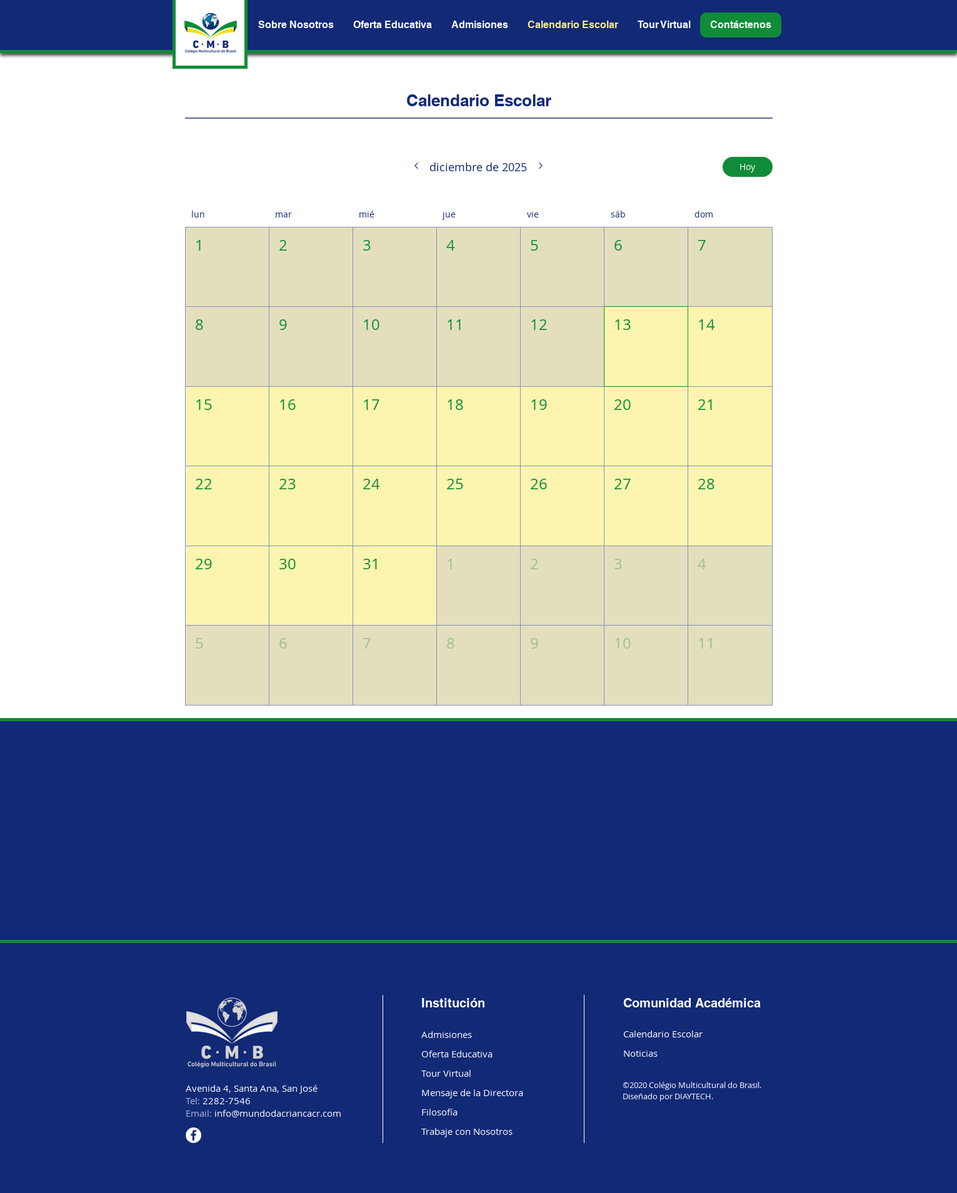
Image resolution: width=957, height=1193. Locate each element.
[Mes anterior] (416, 167)
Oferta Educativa (457, 1053)
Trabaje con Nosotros (467, 1131)
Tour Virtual (446, 1073)
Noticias (640, 1053)
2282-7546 (227, 1100)
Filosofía (439, 1112)
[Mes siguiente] (541, 167)
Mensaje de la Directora (472, 1092)
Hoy (747, 166)
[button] (740, 24)
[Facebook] (193, 1135)
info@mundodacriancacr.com (277, 1113)
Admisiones (446, 1034)
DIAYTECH (692, 1096)
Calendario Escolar (663, 1033)
